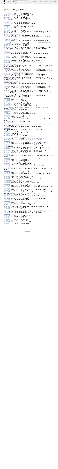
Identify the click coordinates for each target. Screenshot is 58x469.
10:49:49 (7, 60)
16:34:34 (7, 131)
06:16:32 (7, 27)
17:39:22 (7, 187)
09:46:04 (7, 46)
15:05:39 (7, 123)
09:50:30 (7, 51)
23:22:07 (7, 264)
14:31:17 (7, 120)
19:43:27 (7, 228)
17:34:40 (7, 163)
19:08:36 (7, 210)
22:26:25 (7, 259)
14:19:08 (7, 116)
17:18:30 (7, 143)
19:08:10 (7, 204)
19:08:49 (7, 215)
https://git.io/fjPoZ (28, 109)
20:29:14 (7, 245)
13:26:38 (7, 101)
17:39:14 (7, 184)
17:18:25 (7, 140)
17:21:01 (7, 145)
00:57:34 (7, 13)
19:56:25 (7, 231)
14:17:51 (7, 115)
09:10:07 (7, 35)
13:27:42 (7, 110)
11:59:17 (7, 70)
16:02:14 (7, 124)
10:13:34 (7, 54)
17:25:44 (7, 156)
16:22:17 (7, 129)
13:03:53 (7, 79)
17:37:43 (7, 182)
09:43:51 (7, 40)
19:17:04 (7, 224)
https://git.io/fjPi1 (17, 127)
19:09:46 (7, 218)
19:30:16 (7, 226)
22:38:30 (7, 260)
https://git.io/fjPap (17, 57)
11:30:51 (7, 65)
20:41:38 (7, 249)
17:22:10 (7, 149)
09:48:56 (7, 49)
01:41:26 (7, 18)
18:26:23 (7, 188)
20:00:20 (7, 235)
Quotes (35, 1)
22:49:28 (7, 262)
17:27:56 (7, 160)
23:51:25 (7, 265)
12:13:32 (7, 76)
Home (2, 1)
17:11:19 (7, 135)
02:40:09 (7, 23)
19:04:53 (7, 195)
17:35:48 (7, 174)
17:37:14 (7, 177)
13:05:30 (7, 87)
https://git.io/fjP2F (17, 38)
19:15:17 (7, 221)
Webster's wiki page (43, 2)
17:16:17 (7, 137)
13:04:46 (7, 85)
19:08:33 (7, 209)
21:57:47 (7, 257)
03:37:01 (7, 26)
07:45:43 (7, 32)
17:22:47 (7, 151)
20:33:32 (7, 248)
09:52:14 (7, 52)
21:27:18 (7, 256)
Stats (30, 1)
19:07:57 (7, 203)
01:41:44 (7, 20)
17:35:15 (7, 170)
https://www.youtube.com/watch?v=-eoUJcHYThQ (25, 229)
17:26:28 (7, 159)
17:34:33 (7, 162)
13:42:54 (7, 112)
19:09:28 (7, 217)
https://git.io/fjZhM (38, 251)
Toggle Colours (15, 10)
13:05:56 (7, 91)
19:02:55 (7, 193)
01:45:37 (7, 21)
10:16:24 (7, 59)
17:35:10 (7, 168)
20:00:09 (7, 234)
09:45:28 (7, 41)
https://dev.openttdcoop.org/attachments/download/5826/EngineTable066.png (28, 146)
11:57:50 (7, 66)
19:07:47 (7, 199)
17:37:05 (7, 176)
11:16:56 (7, 62)
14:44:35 (7, 121)
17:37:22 (7, 179)
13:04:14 (7, 81)
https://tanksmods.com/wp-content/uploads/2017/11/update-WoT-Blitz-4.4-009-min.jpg (24, 164)
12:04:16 (7, 71)
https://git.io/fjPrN (22, 84)
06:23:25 (7, 30)
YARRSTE (27, 273)
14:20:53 (7, 118)
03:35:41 (7, 24)
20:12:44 (7, 240)
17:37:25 (7, 181)
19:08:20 (7, 206)
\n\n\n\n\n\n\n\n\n (19, 1)
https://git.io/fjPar (44, 48)
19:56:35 (7, 232)
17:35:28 (7, 171)
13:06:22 (7, 95)
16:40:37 (7, 132)
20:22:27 (7, 242)
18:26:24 (7, 190)
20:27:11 (7, 243)
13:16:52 (7, 98)
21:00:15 (7, 254)
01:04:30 (7, 16)
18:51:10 (7, 192)
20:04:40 (7, 237)
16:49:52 (7, 134)
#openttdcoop (53, 1)
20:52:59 (7, 253)
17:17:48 (7, 138)
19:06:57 (7, 198)
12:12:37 (7, 73)
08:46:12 (7, 34)
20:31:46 (7, 246)
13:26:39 (7, 106)
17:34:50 (7, 167)
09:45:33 (7, 45)
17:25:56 (7, 157)
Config (56, 5)
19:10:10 (7, 220)
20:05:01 (7, 238)
